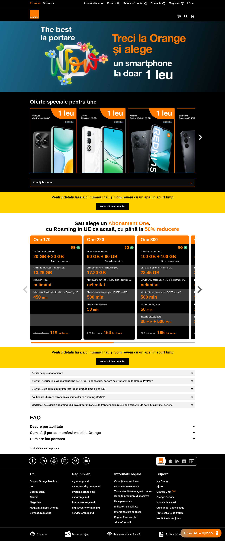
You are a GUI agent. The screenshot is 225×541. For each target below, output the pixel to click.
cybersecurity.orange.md (86, 486)
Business (48, 3)
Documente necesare (126, 486)
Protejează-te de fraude (170, 513)
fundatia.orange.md (83, 502)
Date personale (123, 501)
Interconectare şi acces (128, 511)
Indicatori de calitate (126, 506)
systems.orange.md (83, 491)
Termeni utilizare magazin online (133, 491)
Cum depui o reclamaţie (170, 507)
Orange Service (165, 497)
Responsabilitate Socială (123, 534)
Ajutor (160, 486)
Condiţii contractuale (126, 481)
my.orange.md (80, 481)
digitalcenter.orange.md (86, 507)
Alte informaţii (122, 522)
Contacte (38, 534)
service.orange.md (83, 513)
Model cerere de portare (44, 448)
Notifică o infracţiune (168, 518)
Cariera (34, 497)
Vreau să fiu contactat (112, 206)
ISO (32, 486)
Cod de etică (37, 491)
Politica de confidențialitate (176, 534)
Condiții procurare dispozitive (131, 496)
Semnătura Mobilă (40, 513)
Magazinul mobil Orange (44, 507)
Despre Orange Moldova (44, 481)
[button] (199, 290)
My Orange (162, 481)
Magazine (35, 502)
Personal (35, 3)
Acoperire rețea (77, 534)
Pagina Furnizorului (125, 517)
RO (189, 3)
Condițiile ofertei (112, 182)
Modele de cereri (166, 502)
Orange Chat (166, 491)
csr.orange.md (80, 497)
